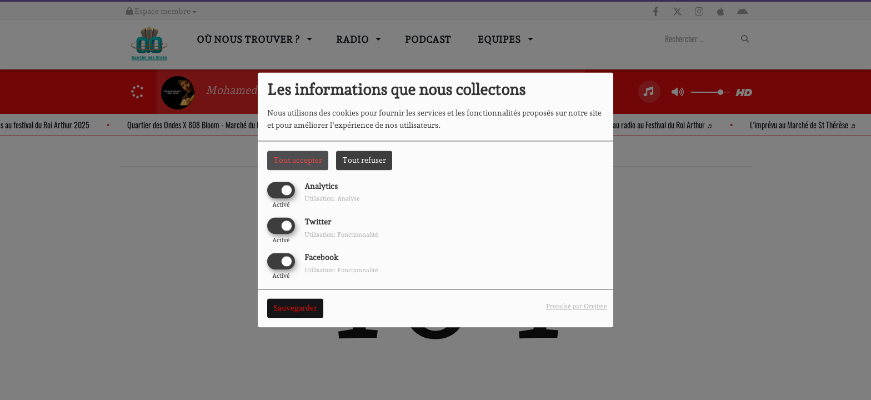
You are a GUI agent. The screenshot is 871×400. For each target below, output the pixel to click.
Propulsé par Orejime (576, 307)
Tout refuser (364, 160)
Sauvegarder (295, 308)
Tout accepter (297, 160)
